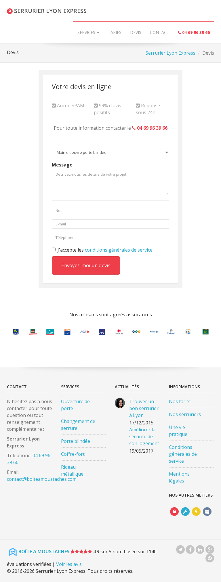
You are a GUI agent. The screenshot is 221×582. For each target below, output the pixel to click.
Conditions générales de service (183, 454)
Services (88, 32)
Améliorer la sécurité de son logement (144, 436)
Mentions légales (179, 477)
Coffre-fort (73, 454)
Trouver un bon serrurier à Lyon (144, 408)
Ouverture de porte (75, 404)
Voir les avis (69, 564)
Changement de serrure (78, 424)
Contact (159, 32)
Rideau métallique (72, 470)
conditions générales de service (119, 250)
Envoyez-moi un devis (85, 265)
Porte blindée (75, 441)
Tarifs (114, 32)
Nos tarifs (179, 401)
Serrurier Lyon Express (170, 53)
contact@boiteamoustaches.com (42, 479)
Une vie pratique (178, 430)
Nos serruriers (185, 414)
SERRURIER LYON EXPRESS (47, 11)
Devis (135, 32)
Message (62, 165)
